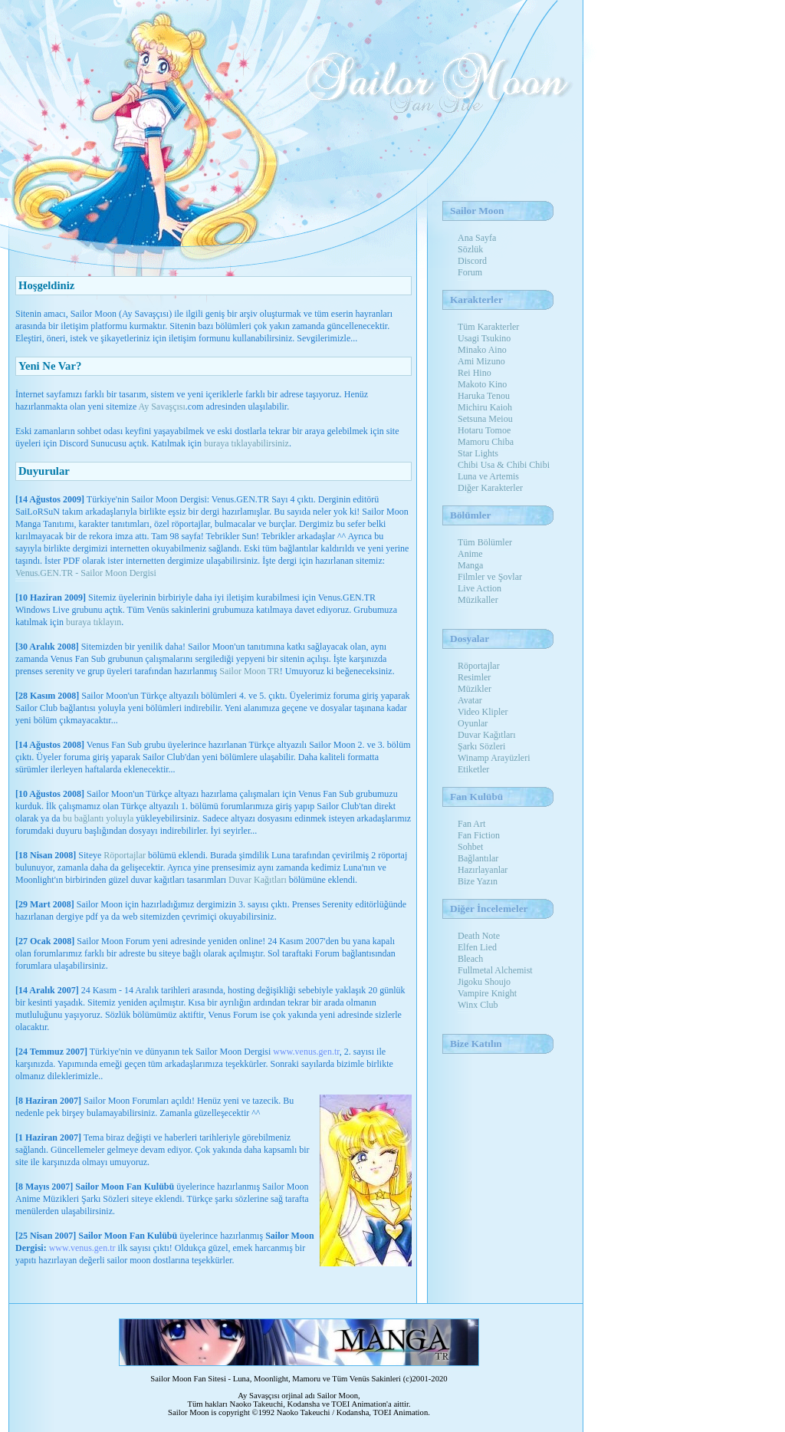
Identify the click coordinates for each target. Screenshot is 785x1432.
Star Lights (478, 453)
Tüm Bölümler (485, 542)
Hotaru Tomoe (484, 430)
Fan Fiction (479, 835)
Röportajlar (124, 855)
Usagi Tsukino (484, 338)
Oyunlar (473, 723)
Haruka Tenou (484, 395)
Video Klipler (483, 711)
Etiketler (473, 769)
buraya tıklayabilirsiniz (246, 443)
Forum (470, 272)
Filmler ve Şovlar (490, 576)
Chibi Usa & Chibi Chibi (504, 464)
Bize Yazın (478, 881)
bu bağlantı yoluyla (98, 818)
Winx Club (478, 1004)
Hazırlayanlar (482, 869)
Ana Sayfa (477, 237)
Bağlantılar (478, 858)
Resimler (474, 677)
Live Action (479, 588)
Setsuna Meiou (485, 418)
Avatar (470, 700)
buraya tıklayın (93, 622)
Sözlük (470, 249)
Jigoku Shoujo (484, 981)
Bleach (470, 958)
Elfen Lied (477, 947)
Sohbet (470, 846)
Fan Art (471, 823)
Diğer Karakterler (490, 487)
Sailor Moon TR (249, 671)
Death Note (479, 935)
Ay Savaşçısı (162, 406)
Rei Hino (474, 372)
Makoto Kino (482, 384)
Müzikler (474, 688)
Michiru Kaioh (485, 407)
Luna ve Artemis (488, 476)
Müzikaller (478, 599)
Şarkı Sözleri (481, 746)
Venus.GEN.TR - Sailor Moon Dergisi (85, 573)
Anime (470, 553)
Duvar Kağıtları (257, 879)
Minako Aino (482, 349)
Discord (472, 260)
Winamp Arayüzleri (494, 757)
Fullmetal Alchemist (495, 970)
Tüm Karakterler (488, 326)
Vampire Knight (487, 993)
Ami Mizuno (481, 361)
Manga (470, 565)
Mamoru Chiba (486, 441)
